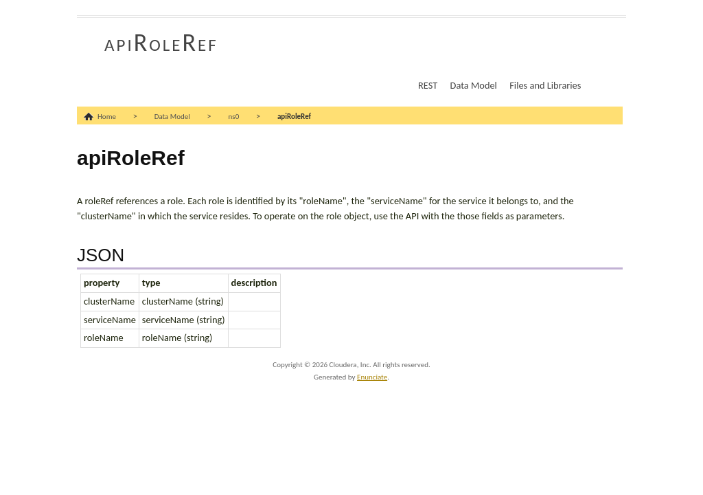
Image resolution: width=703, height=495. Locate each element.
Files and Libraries (545, 85)
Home (106, 116)
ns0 (234, 116)
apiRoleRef (161, 43)
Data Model (473, 85)
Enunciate (372, 377)
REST (427, 85)
